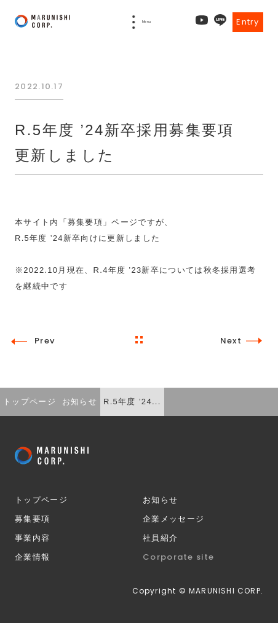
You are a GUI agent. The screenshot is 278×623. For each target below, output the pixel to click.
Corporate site (178, 557)
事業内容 (32, 538)
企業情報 (32, 557)
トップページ (41, 499)
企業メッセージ (173, 518)
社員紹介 (160, 538)
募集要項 (32, 518)
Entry (248, 22)
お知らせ (160, 499)
